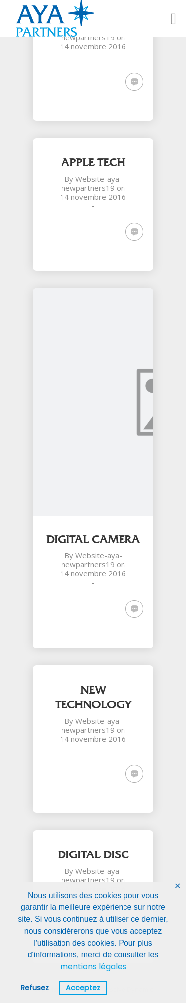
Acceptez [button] (83, 988)
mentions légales (93, 966)
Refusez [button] (35, 988)
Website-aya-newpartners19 (92, 183)
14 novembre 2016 (93, 46)
